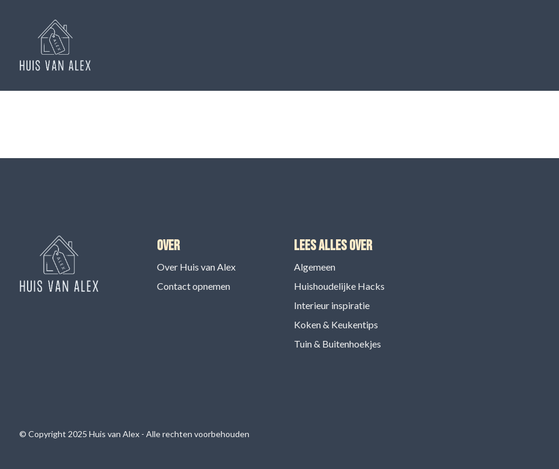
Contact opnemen (193, 286)
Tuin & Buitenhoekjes (337, 343)
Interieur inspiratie (332, 305)
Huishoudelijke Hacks (339, 286)
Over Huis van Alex (196, 266)
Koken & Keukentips (336, 324)
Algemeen (314, 266)
